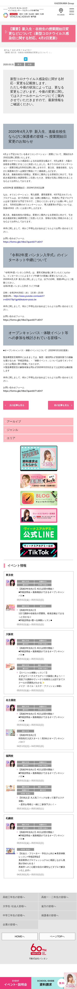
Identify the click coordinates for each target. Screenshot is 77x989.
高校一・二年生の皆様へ (54, 897)
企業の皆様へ (10, 924)
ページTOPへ (57, 936)
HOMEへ (20, 936)
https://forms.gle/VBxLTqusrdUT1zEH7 (23, 320)
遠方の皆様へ (48, 906)
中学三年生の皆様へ (14, 915)
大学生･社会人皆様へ (14, 906)
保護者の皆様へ (50, 915)
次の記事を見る (16, 405)
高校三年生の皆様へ (14, 897)
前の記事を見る (61, 405)
